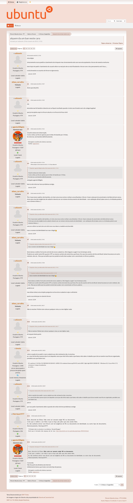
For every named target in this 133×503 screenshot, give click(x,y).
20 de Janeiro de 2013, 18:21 (38, 321)
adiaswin (18, 53)
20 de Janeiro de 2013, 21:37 (38, 442)
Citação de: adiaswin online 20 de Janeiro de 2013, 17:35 (43, 244)
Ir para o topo (14, 476)
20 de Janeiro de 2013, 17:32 (38, 193)
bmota (18, 348)
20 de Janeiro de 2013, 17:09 (38, 100)
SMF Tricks (25, 495)
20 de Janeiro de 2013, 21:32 (38, 415)
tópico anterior (106, 43)
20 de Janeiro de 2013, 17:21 (38, 128)
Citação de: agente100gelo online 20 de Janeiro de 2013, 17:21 (44, 168)
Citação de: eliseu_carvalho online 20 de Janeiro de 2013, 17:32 (44, 214)
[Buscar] (114, 21)
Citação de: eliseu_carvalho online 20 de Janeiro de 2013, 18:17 (44, 326)
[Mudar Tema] (30, 2)
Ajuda (102, 500)
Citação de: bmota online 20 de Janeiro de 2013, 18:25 (42, 390)
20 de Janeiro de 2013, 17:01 (34, 55)
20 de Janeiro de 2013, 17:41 (38, 239)
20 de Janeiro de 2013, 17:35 (38, 209)
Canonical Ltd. (49, 497)
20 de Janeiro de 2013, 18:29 (38, 386)
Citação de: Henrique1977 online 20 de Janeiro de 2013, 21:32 (44, 446)
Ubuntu (41, 497)
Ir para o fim (14, 48)
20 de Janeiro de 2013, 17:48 (38, 262)
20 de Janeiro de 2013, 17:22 (38, 162)
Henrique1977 (18, 414)
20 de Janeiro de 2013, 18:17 (38, 305)
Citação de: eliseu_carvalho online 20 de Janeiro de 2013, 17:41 (44, 267)
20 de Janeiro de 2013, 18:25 (38, 350)
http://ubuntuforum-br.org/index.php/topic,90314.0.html (72, 431)
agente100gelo (18, 127)
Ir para (96, 484)
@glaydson (36, 143)
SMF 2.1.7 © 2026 (12, 500)
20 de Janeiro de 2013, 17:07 (38, 84)
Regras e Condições (111, 500)
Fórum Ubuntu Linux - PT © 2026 (115, 498)
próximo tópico (118, 43)
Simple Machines (24, 500)
